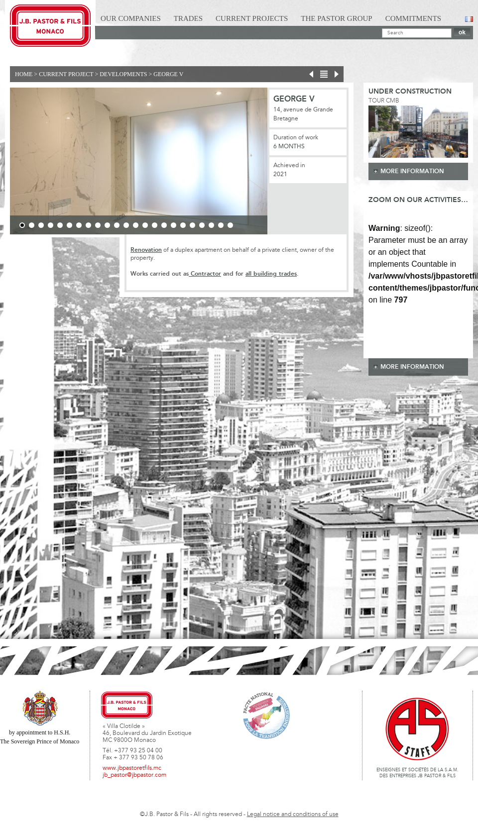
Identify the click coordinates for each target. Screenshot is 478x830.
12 (126, 225)
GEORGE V (168, 74)
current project (66, 74)
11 (117, 225)
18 (183, 225)
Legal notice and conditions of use (293, 814)
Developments (123, 74)
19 (192, 225)
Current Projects (252, 18)
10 (107, 225)
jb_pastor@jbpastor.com (134, 775)
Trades (188, 18)
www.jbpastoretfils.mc (132, 768)
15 (154, 225)
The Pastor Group (336, 18)
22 (221, 225)
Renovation (146, 250)
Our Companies (131, 18)
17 (173, 225)
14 (145, 225)
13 (135, 225)
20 (202, 225)
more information (412, 171)
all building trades (271, 274)
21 (211, 225)
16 (164, 225)
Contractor (205, 274)
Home (23, 74)
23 (230, 225)
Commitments (413, 18)
